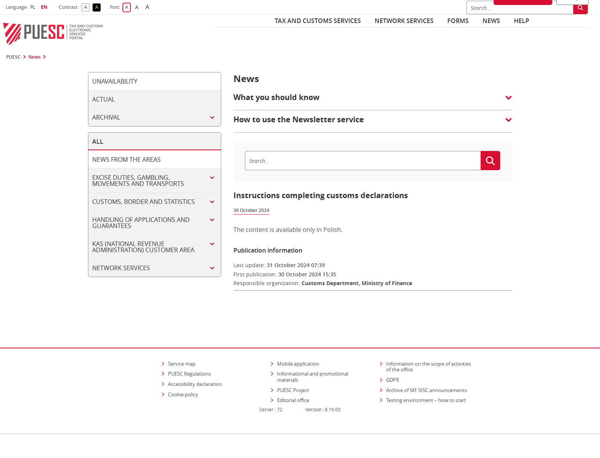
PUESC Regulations (189, 351)
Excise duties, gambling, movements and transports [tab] (138, 180)
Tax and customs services (318, 20)
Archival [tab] (106, 117)
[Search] (363, 160)
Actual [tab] (103, 99)
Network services (404, 20)
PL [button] (34, 7)
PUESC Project (293, 367)
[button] (372, 101)
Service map (182, 341)
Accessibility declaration (195, 361)
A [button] (87, 7)
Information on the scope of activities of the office (431, 344)
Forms (458, 20)
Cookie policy (183, 372)
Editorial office (293, 378)
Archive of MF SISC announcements (426, 367)
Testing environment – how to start (426, 378)
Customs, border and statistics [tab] (143, 201)
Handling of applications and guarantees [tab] (141, 222)
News (491, 20)
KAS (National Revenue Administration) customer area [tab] (143, 247)
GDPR (392, 357)
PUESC (13, 57)
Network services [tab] (121, 268)
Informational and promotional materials (312, 354)
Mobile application (298, 341)
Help (521, 20)
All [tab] (97, 141)
